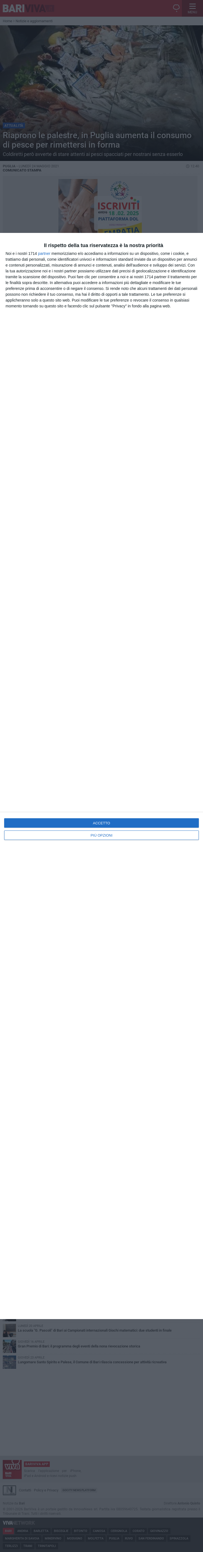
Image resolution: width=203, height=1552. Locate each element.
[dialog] (101, 776)
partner (44, 253)
